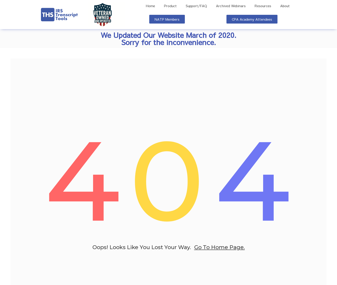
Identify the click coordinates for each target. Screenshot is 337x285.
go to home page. (219, 248)
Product (170, 6)
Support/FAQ (196, 6)
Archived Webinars (231, 6)
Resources (263, 6)
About (285, 6)
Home (150, 6)
